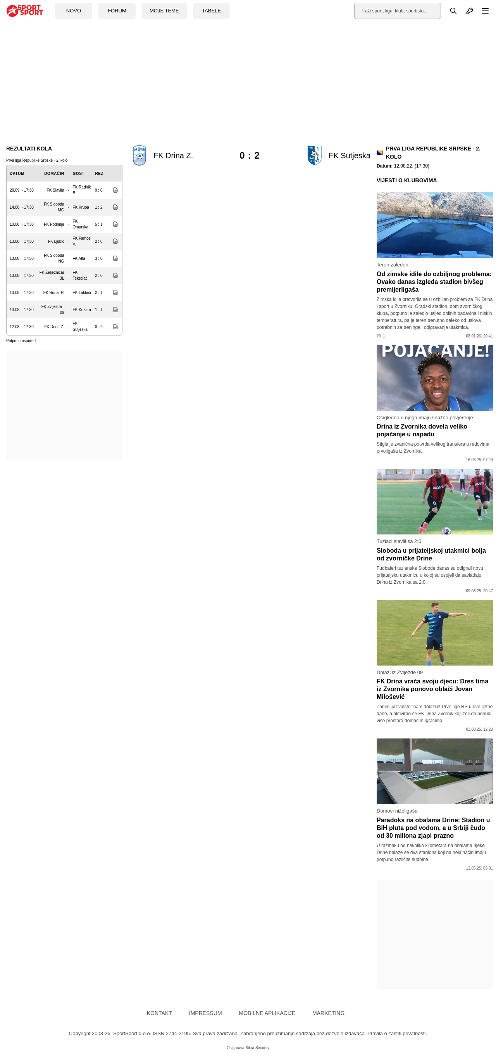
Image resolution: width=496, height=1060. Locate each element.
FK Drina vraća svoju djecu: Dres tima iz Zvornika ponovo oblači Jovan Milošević (432, 689)
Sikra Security (257, 1048)
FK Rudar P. (53, 293)
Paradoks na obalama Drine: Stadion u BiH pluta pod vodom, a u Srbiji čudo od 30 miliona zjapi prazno (433, 828)
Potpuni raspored (21, 341)
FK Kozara (82, 310)
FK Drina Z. (54, 327)
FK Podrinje (54, 224)
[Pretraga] (449, 11)
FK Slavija (55, 190)
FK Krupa (81, 207)
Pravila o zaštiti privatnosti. (397, 1033)
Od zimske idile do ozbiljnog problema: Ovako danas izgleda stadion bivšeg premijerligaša (434, 282)
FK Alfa (79, 258)
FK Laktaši (82, 293)
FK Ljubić (56, 241)
